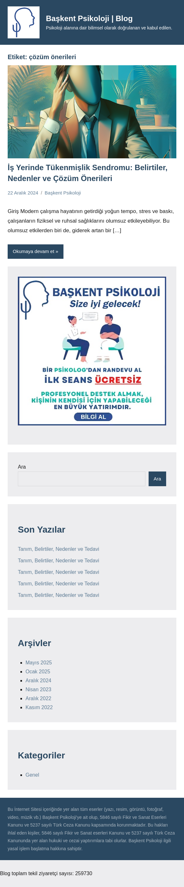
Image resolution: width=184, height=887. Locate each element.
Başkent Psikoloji (63, 192)
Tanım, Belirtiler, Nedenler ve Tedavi (58, 549)
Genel (32, 775)
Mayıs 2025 (39, 662)
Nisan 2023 (38, 689)
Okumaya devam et (33, 251)
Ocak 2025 (38, 671)
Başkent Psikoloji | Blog (89, 18)
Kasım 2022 (39, 707)
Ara (22, 467)
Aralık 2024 (38, 680)
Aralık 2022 (38, 698)
